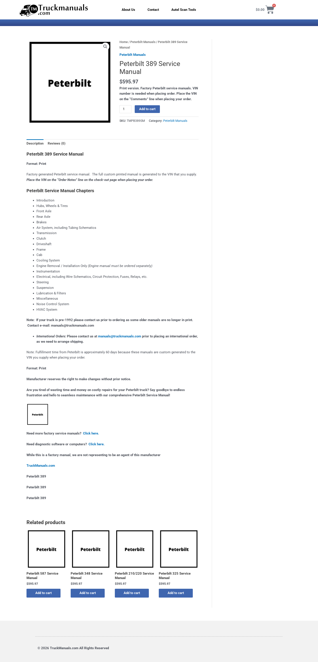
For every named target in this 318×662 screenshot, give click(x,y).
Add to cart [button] (43, 593)
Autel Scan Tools (183, 10)
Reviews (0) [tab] (56, 143)
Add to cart (147, 109)
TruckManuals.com (40, 466)
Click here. (91, 433)
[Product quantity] (125, 109)
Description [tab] (35, 143)
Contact (153, 10)
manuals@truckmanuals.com (119, 336)
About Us (128, 10)
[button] (105, 47)
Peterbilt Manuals (142, 42)
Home (123, 42)
